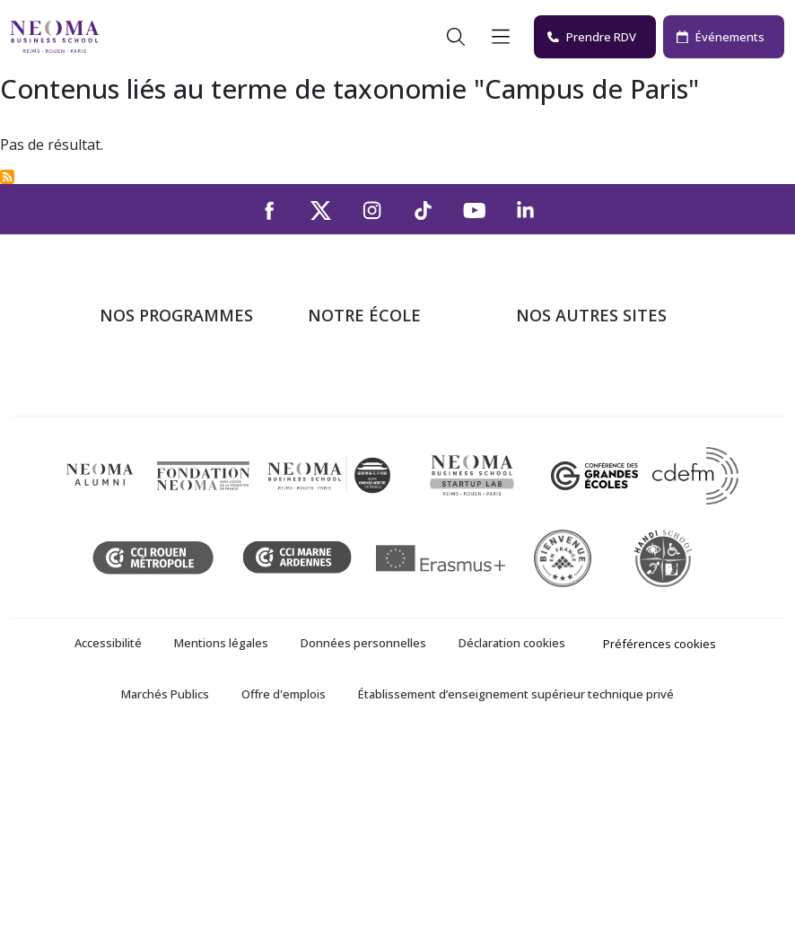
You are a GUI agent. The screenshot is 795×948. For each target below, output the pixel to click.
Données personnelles (363, 849)
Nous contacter (358, 474)
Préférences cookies (659, 850)
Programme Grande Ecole (183, 397)
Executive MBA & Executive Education (187, 513)
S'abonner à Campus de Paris (7, 177)
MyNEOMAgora (567, 474)
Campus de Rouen (366, 448)
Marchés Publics (165, 901)
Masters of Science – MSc (183, 422)
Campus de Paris (361, 397)
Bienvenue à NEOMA (583, 371)
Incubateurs (554, 422)
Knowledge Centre (574, 526)
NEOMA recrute (359, 500)
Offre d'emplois (283, 901)
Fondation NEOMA (577, 448)
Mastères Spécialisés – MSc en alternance (189, 461)
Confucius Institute (575, 500)
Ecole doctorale (150, 551)
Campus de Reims (365, 422)
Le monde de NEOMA (586, 397)
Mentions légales (221, 849)
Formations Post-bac (167, 371)
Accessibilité (108, 849)
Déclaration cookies (512, 849)
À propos (337, 371)
